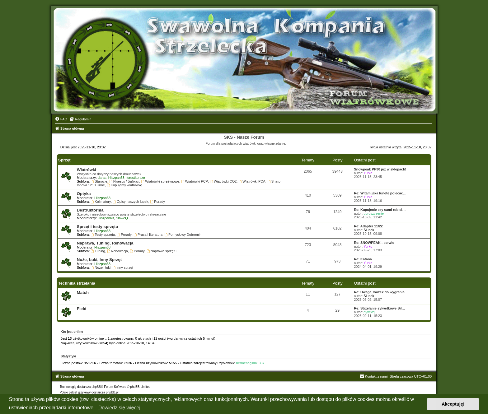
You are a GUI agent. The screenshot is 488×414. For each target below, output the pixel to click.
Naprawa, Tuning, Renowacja (105, 243)
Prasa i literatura (148, 234)
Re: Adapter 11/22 (368, 226)
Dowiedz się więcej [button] (119, 407)
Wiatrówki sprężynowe (160, 181)
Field (82, 308)
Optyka (84, 193)
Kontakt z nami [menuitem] (373, 376)
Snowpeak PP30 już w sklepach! (380, 169)
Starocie (99, 181)
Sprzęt (64, 160)
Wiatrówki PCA (251, 181)
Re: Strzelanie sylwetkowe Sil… (379, 308)
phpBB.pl (112, 392)
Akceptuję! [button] (453, 404)
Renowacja (117, 251)
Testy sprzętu (103, 234)
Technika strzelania (76, 283)
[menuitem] (61, 119)
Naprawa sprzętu (161, 251)
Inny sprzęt (122, 267)
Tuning (98, 251)
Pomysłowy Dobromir (182, 234)
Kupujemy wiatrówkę (124, 185)
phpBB (96, 386)
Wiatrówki (86, 169)
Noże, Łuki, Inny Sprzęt (99, 259)
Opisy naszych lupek (130, 201)
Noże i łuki (101, 267)
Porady (157, 201)
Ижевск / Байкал (124, 181)
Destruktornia (90, 210)
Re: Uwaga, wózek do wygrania (379, 292)
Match (83, 292)
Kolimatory (101, 201)
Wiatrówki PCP (194, 181)
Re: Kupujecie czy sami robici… (380, 210)
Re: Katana (363, 259)
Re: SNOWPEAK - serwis (374, 242)
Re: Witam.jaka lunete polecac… (380, 193)
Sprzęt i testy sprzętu (97, 226)
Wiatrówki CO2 (223, 181)
